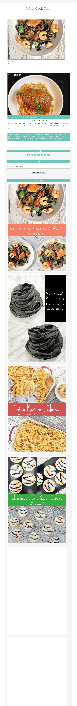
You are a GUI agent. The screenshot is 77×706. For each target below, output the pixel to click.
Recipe (18, 140)
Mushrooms (37, 138)
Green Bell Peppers (58, 136)
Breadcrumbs (26, 136)
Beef (18, 134)
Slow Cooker (58, 134)
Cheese (33, 136)
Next (8, 63)
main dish (30, 138)
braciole (18, 136)
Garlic (49, 136)
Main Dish (40, 134)
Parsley (49, 138)
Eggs (37, 136)
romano (23, 140)
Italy (34, 134)
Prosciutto (12, 140)
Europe (23, 134)
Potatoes (60, 138)
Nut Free (46, 134)
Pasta (51, 134)
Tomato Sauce (40, 140)
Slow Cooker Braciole (38, 121)
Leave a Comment (64, 117)
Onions (44, 138)
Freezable (29, 134)
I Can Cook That (21, 138)
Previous (10, 61)
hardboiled (12, 138)
